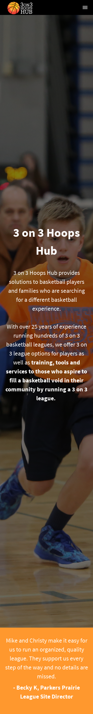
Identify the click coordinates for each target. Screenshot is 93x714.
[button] (85, 7)
